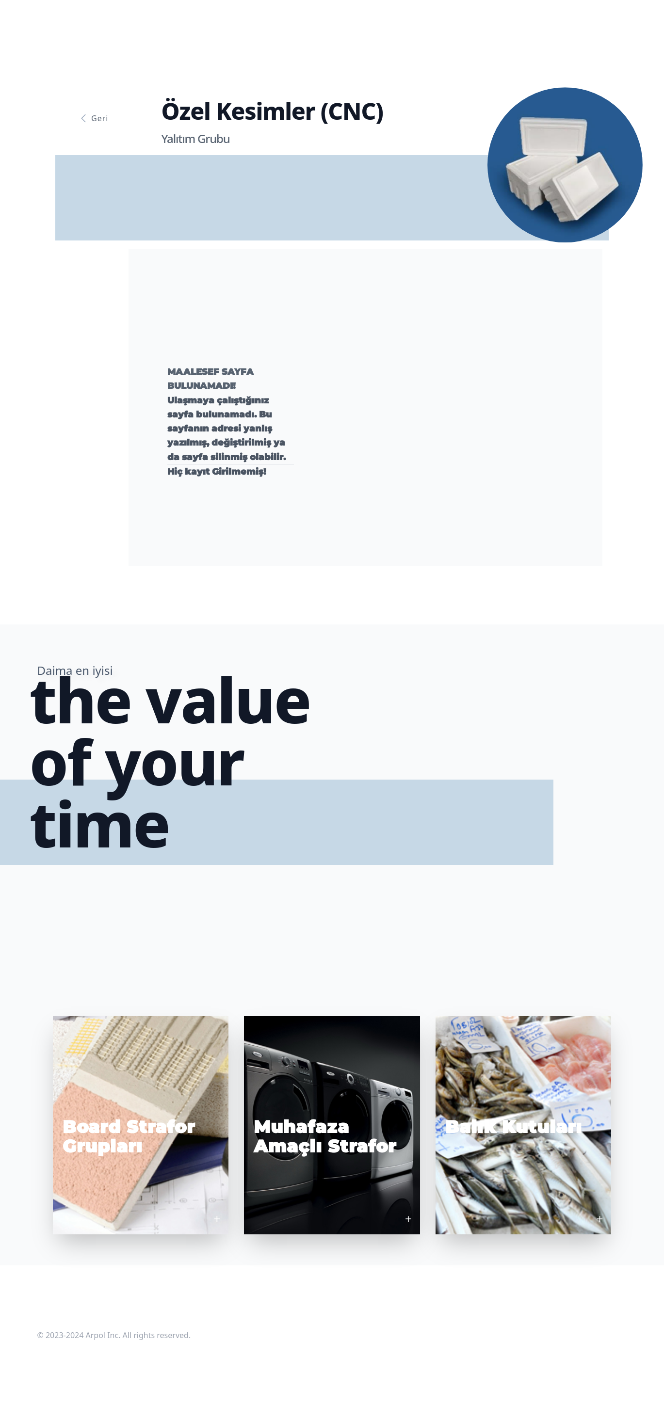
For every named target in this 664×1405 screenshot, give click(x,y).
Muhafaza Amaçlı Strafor (325, 1136)
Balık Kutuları (513, 1126)
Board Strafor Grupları (129, 1136)
